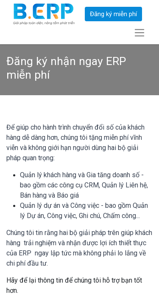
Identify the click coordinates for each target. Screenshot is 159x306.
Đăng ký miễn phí (113, 14)
